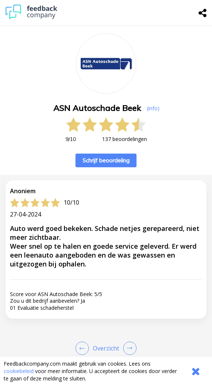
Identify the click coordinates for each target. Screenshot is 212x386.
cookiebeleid (19, 371)
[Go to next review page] (128, 348)
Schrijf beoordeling (106, 160)
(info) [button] (153, 108)
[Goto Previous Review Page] (83, 348)
